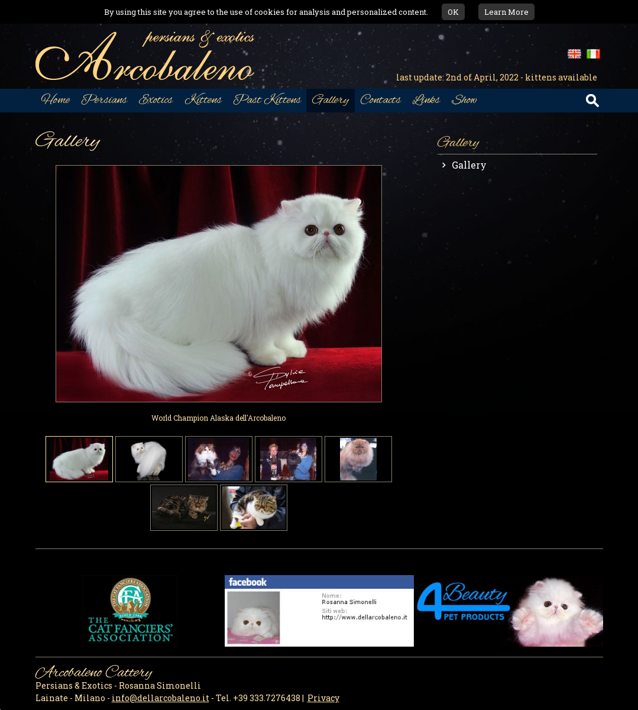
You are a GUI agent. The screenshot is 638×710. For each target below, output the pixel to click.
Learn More (506, 12)
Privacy (323, 697)
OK (453, 12)
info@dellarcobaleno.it (160, 697)
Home (55, 100)
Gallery (469, 165)
